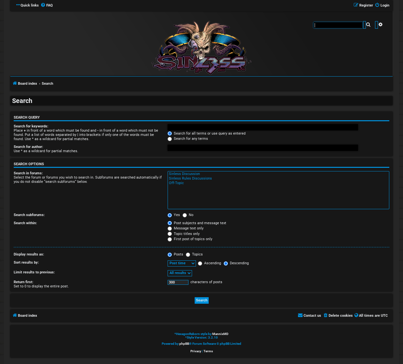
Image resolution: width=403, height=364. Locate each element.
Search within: (25, 223)
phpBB (184, 343)
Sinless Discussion (278, 174)
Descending (236, 263)
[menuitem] (46, 5)
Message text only (185, 228)
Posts (175, 254)
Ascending (209, 263)
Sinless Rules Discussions (278, 178)
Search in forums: (28, 173)
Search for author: (28, 147)
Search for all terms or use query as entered (207, 133)
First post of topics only (190, 239)
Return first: (23, 282)
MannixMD (220, 334)
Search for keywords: (31, 126)
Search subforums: (29, 215)
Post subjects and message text (197, 223)
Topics (194, 254)
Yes (174, 215)
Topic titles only (184, 234)
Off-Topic (278, 183)
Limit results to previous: (34, 272)
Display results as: (29, 254)
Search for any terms (188, 139)
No (188, 215)
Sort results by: (26, 262)
